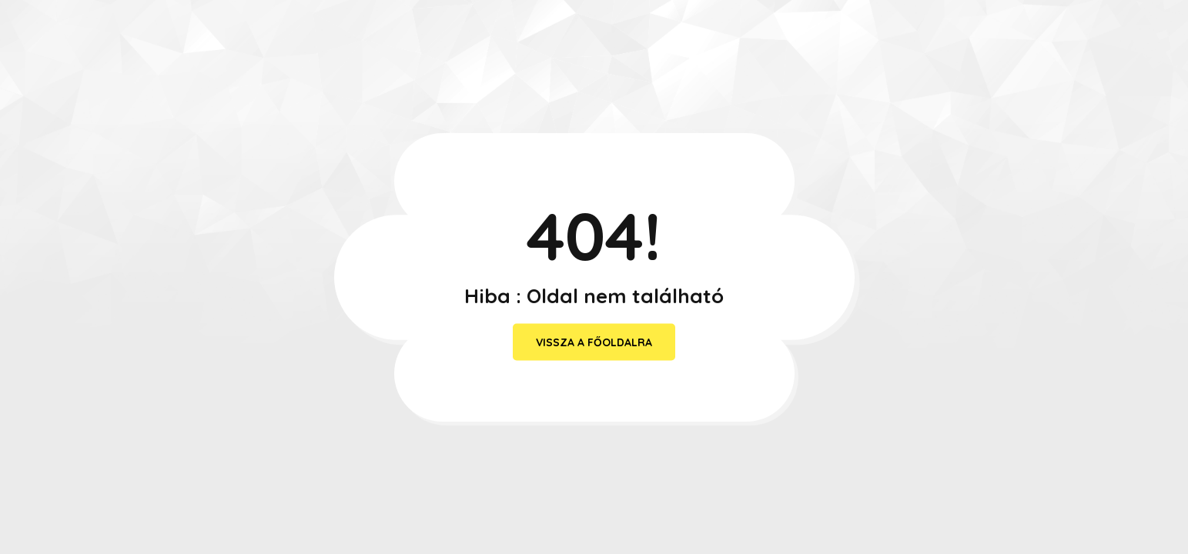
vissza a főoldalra (594, 342)
